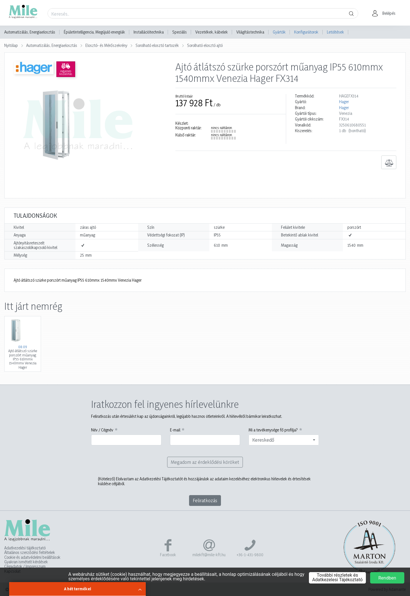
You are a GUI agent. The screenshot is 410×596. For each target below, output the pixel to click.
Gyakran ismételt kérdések (26, 562)
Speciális (179, 32)
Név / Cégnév (102, 430)
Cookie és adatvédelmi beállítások (32, 557)
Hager (344, 101)
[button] (385, 13)
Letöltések (335, 32)
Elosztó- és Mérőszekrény (106, 45)
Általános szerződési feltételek (29, 552)
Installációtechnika (149, 32)
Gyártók (279, 32)
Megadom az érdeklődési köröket (205, 462)
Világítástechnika (250, 32)
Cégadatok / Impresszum (25, 566)
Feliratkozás (205, 500)
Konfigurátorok (306, 32)
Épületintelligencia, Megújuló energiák (94, 32)
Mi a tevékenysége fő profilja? (273, 430)
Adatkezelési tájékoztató (25, 548)
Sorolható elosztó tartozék (157, 45)
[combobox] (284, 440)
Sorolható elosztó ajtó (205, 45)
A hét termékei (77, 588)
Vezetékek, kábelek (211, 32)
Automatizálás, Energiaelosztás (29, 32)
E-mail (175, 430)
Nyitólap (11, 45)
